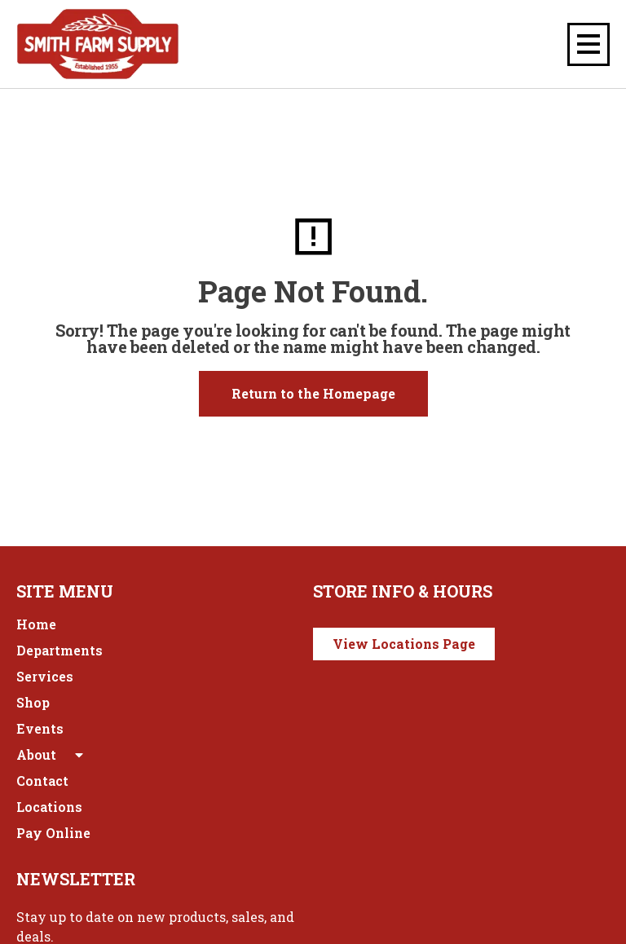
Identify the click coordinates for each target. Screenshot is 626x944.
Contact (42, 780)
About (51, 755)
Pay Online (53, 832)
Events (40, 728)
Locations (49, 806)
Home (36, 624)
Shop (33, 702)
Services (44, 676)
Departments (59, 650)
